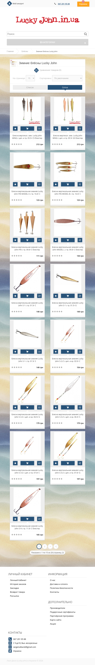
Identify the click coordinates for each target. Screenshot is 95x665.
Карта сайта (55, 619)
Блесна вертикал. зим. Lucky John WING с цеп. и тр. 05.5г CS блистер (27, 136)
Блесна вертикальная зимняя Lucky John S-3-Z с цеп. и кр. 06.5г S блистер (67, 415)
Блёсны (25, 51)
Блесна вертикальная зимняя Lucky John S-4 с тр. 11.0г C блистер (27, 527)
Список (30, 87)
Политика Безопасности (61, 588)
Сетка (65, 87)
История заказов (18, 584)
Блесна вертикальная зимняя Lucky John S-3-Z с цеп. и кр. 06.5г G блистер (27, 415)
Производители (57, 608)
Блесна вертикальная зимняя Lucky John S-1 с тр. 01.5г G (67, 304)
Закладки (14, 588)
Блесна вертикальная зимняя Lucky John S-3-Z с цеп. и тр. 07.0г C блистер (27, 471)
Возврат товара (17, 592)
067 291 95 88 (64, 4)
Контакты (54, 592)
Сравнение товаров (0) (50, 70)
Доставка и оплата (59, 584)
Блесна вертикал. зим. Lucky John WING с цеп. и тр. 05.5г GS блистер (68, 136)
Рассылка (14, 596)
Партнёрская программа (62, 616)
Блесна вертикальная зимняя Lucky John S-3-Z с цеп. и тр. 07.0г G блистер (67, 471)
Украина (17, 651)
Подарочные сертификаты (62, 612)
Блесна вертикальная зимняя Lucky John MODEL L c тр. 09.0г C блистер (67, 248)
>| (56, 546)
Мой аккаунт (18, 3)
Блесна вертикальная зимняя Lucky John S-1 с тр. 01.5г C (27, 304)
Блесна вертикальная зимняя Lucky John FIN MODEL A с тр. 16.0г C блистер (27, 192)
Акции (53, 623)
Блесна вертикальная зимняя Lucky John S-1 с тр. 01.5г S (27, 359)
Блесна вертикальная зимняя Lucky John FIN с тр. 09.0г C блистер (27, 248)
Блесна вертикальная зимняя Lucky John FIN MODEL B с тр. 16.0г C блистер (67, 192)
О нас (52, 580)
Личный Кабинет (18, 580)
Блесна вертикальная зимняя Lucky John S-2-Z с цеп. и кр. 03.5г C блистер (67, 359)
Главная (10, 51)
